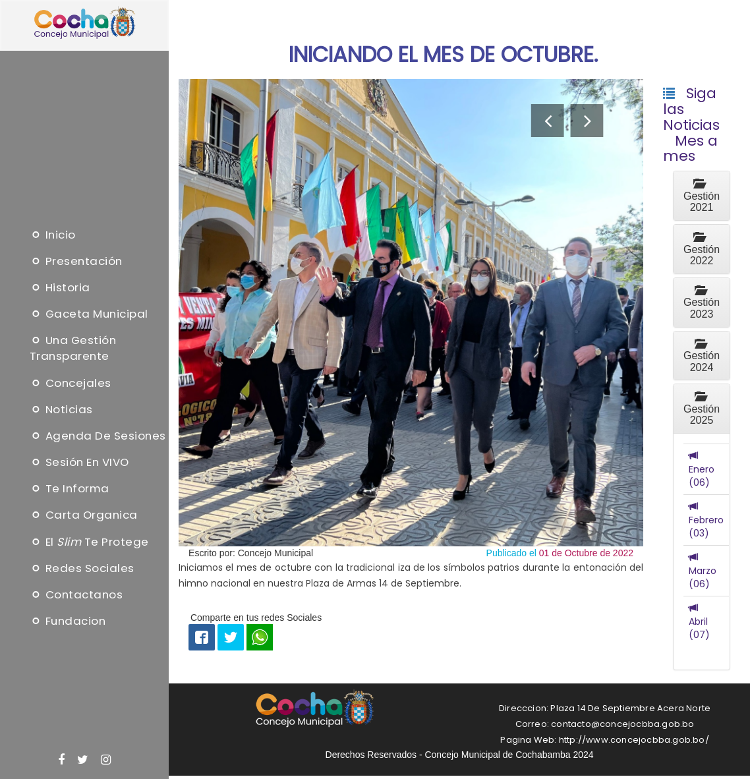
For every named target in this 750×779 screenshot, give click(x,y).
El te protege (89, 542)
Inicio (53, 235)
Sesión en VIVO (79, 462)
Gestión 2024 (701, 356)
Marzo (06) (702, 571)
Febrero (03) (706, 520)
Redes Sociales (82, 568)
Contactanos (76, 594)
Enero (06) (701, 469)
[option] (411, 312)
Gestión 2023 (701, 302)
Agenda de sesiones (98, 436)
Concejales (70, 383)
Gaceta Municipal (89, 314)
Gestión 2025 (701, 408)
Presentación (76, 261)
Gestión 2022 (701, 249)
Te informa (69, 488)
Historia (60, 287)
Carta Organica (84, 515)
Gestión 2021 (701, 196)
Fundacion (68, 621)
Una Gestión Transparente (73, 348)
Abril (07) (699, 621)
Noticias (61, 409)
